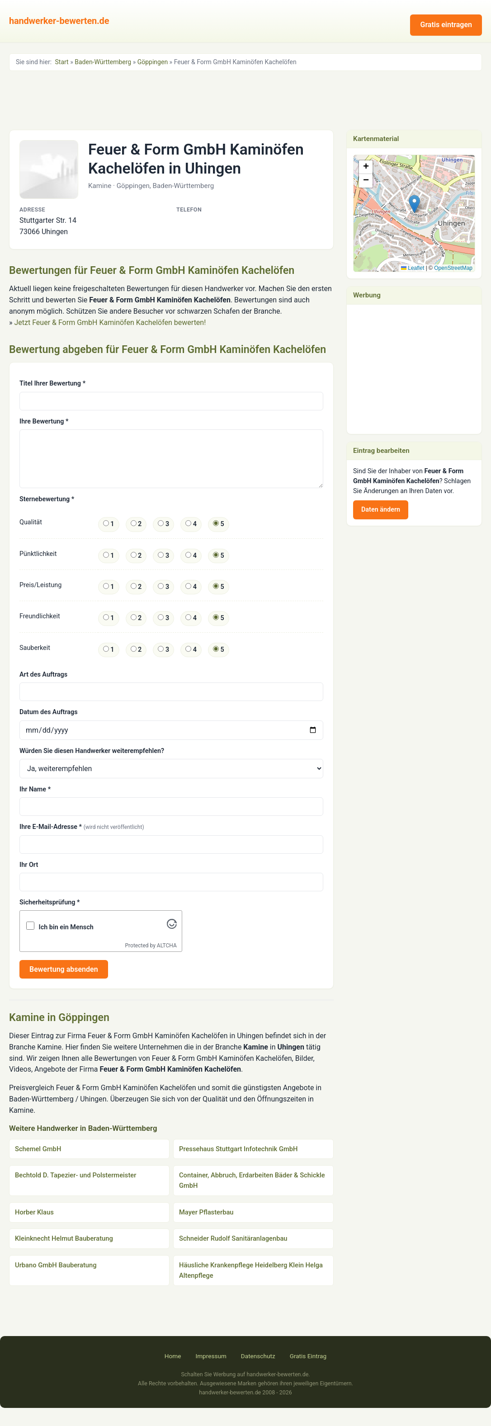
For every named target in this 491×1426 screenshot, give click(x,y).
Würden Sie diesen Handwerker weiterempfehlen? (91, 751)
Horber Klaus (34, 1212)
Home (173, 1356)
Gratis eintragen (446, 24)
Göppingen (152, 62)
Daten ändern (380, 509)
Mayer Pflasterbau (206, 1212)
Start (62, 62)
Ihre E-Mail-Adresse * (81, 827)
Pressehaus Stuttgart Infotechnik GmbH (238, 1149)
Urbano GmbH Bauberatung (56, 1265)
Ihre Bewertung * (43, 421)
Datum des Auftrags (48, 712)
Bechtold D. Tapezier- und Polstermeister (75, 1175)
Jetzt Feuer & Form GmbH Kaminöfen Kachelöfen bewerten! (110, 322)
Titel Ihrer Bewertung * (52, 383)
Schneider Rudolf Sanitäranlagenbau (233, 1238)
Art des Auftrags (43, 674)
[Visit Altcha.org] (172, 926)
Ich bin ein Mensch (66, 927)
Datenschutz (258, 1356)
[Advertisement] (245, 99)
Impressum (210, 1356)
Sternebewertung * (46, 499)
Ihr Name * (35, 789)
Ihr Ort (28, 865)
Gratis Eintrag (308, 1356)
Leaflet (412, 268)
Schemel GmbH (38, 1149)
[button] (414, 204)
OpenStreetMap (453, 268)
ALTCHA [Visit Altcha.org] (167, 945)
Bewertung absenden (63, 969)
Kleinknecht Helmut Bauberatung (64, 1238)
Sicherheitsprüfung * (49, 902)
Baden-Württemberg (103, 62)
